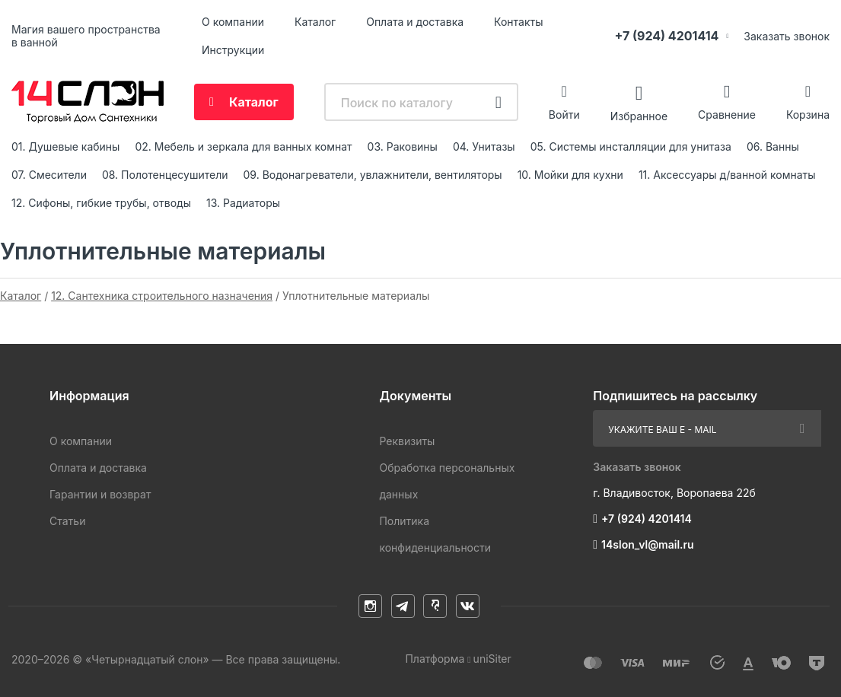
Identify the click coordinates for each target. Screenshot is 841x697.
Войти (564, 114)
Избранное (638, 115)
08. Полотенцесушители (165, 174)
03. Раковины (403, 146)
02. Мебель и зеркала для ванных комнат (243, 146)
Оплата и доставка (415, 21)
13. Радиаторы (243, 202)
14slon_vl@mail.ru (647, 544)
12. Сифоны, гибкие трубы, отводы (101, 202)
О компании (233, 21)
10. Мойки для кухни (570, 174)
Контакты (518, 21)
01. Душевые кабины (65, 146)
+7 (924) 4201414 (666, 35)
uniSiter (492, 658)
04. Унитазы (484, 146)
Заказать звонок (787, 36)
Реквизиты (407, 440)
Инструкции (233, 49)
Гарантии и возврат (100, 494)
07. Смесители (49, 174)
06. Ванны (773, 146)
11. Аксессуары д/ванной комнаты (727, 174)
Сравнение (727, 114)
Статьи (67, 520)
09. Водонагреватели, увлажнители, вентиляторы (373, 174)
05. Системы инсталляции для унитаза (630, 146)
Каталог (315, 21)
